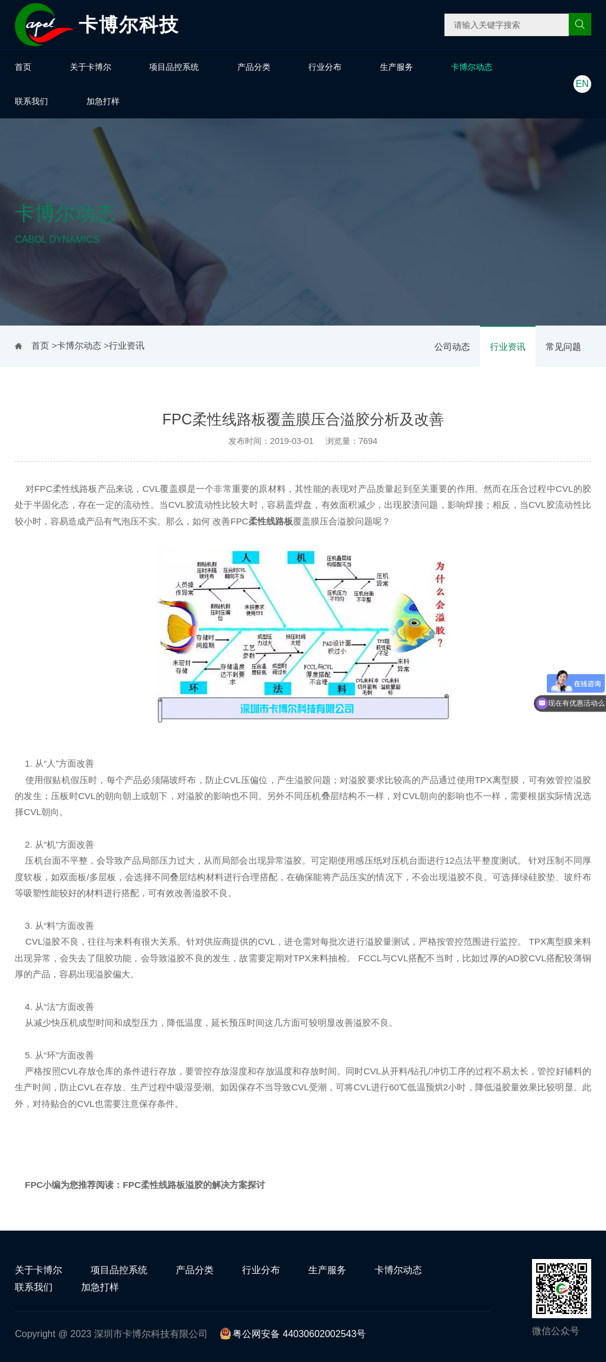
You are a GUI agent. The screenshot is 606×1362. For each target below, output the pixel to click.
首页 (23, 67)
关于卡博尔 (90, 67)
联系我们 (31, 101)
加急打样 (103, 101)
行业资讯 (508, 347)
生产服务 (396, 67)
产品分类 (253, 67)
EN (582, 84)
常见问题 (563, 347)
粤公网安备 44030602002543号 (293, 1334)
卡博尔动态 (471, 67)
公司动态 (452, 347)
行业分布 (324, 67)
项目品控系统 (174, 67)
